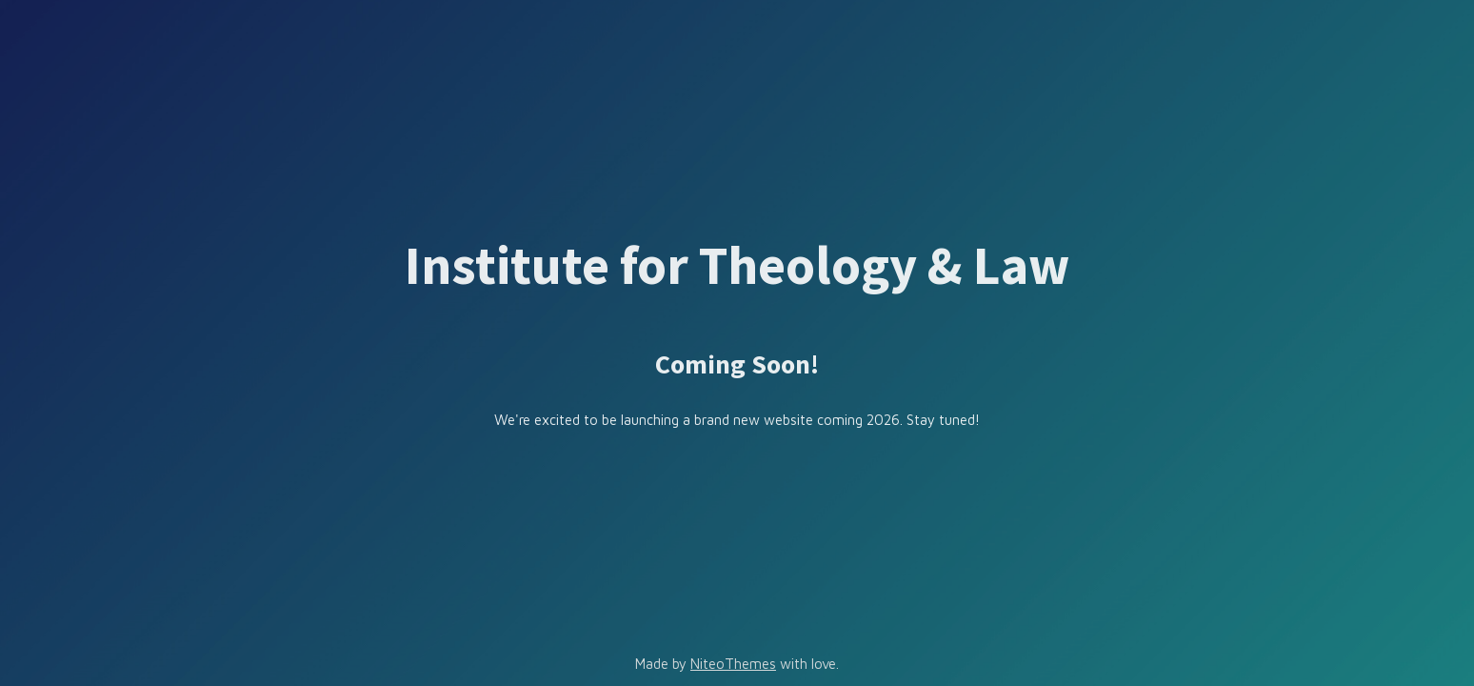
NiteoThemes (733, 664)
